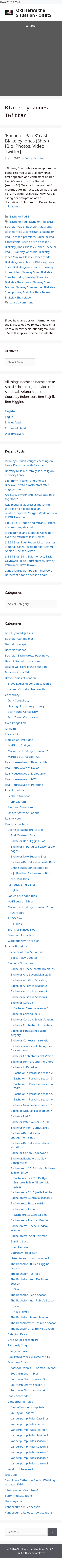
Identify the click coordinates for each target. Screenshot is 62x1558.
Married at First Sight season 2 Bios (31, 907)
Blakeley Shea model (28, 287)
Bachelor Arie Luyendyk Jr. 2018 (31, 974)
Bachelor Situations (20, 963)
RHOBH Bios (16, 913)
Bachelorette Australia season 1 (31, 1198)
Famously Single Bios (22, 884)
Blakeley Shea (30, 272)
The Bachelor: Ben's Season (29, 1295)
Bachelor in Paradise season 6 (33, 1099)
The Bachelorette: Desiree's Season (34, 1323)
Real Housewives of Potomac (24, 785)
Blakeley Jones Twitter (27, 267)
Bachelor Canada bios (19, 638)
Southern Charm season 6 (28, 1390)
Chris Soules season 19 (23, 1340)
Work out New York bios (23, 941)
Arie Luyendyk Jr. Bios (19, 633)
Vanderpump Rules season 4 (29, 1446)
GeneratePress (36, 1553)
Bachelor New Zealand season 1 (31, 1105)
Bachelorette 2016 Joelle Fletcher (32, 1192)
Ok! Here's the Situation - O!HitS (33, 12)
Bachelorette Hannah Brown (29, 1220)
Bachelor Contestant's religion (30, 1040)
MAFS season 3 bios (21, 901)
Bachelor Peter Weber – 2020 (30, 1122)
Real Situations (14, 790)
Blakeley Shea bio (36, 277)
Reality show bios (16, 824)
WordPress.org (14, 434)
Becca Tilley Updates (24, 957)
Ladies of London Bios (22, 896)
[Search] (52, 1532)
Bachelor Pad (18, 221)
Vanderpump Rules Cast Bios (29, 1418)
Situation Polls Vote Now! (21, 1490)
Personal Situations (20, 807)
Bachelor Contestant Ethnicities (31, 1025)
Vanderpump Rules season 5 (29, 1452)
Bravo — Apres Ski (17, 672)
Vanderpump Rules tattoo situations (28, 1512)
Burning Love (19, 1241)
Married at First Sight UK (24, 757)
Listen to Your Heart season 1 (30, 1258)
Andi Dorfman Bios (23, 835)
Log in (9, 417)
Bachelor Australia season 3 (29, 991)
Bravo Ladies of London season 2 (29, 683)
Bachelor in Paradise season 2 (33, 1073)
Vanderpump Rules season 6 (23, 1507)
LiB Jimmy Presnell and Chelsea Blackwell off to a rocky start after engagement (27, 485)
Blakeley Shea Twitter (36, 292)
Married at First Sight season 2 (28, 751)
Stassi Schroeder (19, 1396)
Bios (16, 1289)
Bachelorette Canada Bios (30, 1215)
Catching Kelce (17, 1334)
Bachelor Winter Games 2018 (30, 1127)
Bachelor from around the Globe (32, 1061)
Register (10, 411)
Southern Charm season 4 (28, 1385)
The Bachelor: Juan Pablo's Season (33, 1300)
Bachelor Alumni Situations (25, 952)
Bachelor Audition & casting (29, 980)
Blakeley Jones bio (25, 252)
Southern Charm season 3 (28, 1379)
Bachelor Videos (15, 650)
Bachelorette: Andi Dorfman (29, 1236)
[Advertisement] (31, 63)
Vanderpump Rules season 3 (29, 1441)
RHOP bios (15, 924)
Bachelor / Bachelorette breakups (33, 969)
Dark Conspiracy (18, 700)
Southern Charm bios (25, 1373)
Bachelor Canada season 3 (30, 1008)
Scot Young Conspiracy (23, 712)
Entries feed (13, 422)
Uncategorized (14, 1501)
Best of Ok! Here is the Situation (26, 667)
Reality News (13, 818)
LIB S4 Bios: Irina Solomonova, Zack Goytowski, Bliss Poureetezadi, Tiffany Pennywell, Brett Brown (30, 561)
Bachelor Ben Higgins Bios (28, 841)
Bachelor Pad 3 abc (38, 226)
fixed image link (15, 723)
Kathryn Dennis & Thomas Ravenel (33, 1368)
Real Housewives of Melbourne (25, 773)
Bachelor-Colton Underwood (29, 1153)
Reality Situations (16, 946)
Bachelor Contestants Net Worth (32, 1056)
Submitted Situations (19, 1496)
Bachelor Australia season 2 (29, 986)
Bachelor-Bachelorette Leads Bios (33, 862)
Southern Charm (19, 1362)
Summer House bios (21, 935)
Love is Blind (13, 734)
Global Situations (19, 796)
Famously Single (18, 1345)
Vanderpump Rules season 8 (29, 1463)
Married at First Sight (19, 740)
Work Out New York (21, 1469)
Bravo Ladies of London (20, 678)
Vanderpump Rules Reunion (29, 1430)
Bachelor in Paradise (24, 1067)
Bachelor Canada (22, 1002)
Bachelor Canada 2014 (25, 1014)
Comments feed (15, 428)
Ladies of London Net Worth (26, 689)
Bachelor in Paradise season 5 (33, 1094)
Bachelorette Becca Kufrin (28, 1203)
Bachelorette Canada (24, 1209)
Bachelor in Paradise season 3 (33, 1078)
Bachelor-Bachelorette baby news (27, 655)
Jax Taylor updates (23, 1413)
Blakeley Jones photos (19, 262)
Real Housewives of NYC (21, 779)
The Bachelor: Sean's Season (29, 1317)
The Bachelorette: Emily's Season (32, 1328)
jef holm (10, 728)
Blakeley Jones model (37, 257)
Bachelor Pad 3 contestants (23, 232)
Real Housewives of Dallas (22, 768)
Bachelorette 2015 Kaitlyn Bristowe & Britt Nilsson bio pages (31, 1182)
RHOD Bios (15, 918)
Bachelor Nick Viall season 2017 (31, 1111)
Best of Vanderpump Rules (28, 1407)
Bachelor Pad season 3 (37, 242)
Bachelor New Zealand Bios (28, 856)
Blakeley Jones (14, 247)
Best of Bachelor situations (22, 661)
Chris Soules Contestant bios (29, 868)
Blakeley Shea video (18, 297)
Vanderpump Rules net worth (30, 1424)
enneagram (18, 801)
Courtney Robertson (24, 1253)
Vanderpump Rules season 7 (29, 1458)
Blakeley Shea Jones (18, 282)
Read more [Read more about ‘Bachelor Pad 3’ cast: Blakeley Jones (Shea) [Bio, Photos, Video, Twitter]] (15, 206)
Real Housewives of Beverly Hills (26, 762)
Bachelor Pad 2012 (40, 221)
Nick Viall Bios (20, 879)
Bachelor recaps (15, 644)
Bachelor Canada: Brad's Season (32, 1019)
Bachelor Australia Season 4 (29, 997)
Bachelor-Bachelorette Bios (25, 830)
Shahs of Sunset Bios (21, 929)
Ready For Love (18, 1351)
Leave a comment (21, 302)
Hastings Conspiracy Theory (26, 706)
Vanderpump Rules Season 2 (29, 1435)
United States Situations (23, 813)
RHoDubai (11, 1475)
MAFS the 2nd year (20, 745)
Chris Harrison (20, 1247)
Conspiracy (12, 695)
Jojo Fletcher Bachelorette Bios (31, 873)
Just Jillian (14, 890)
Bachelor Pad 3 (19, 216)
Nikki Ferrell (21, 1312)
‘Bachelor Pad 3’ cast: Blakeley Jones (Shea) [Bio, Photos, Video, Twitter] (27, 143)
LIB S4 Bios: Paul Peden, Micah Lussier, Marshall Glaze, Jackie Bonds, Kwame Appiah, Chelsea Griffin (30, 546)
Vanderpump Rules (20, 1401)
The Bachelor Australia (25, 1274)
